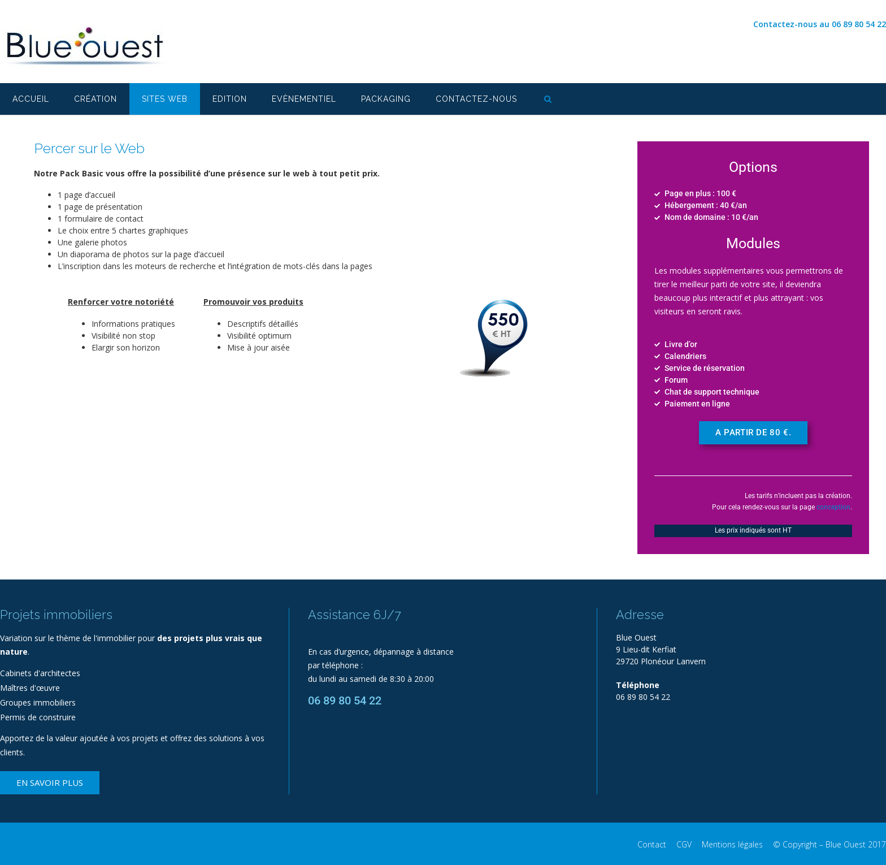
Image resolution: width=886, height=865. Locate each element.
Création (95, 98)
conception (833, 507)
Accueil (30, 98)
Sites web (165, 98)
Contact (651, 844)
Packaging (386, 98)
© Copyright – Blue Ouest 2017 (829, 844)
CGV (684, 844)
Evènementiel (304, 98)
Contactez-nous (476, 98)
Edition (229, 98)
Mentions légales (732, 844)
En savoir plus (49, 782)
